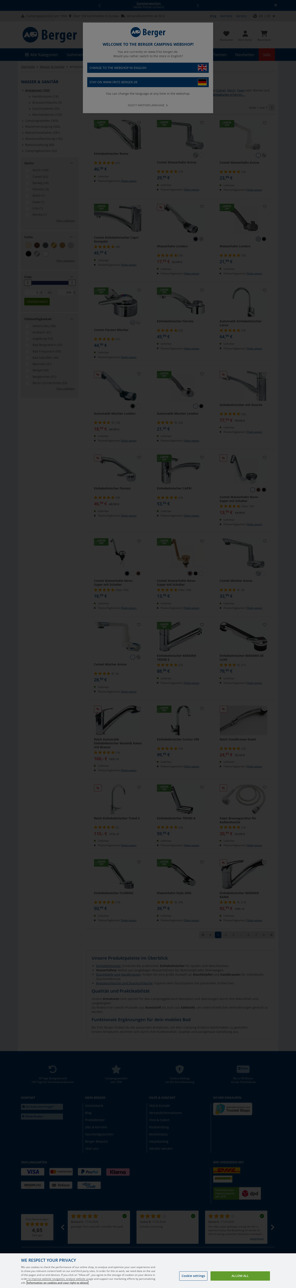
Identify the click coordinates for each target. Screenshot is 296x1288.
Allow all (240, 1278)
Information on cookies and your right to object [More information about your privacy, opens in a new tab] (57, 1285)
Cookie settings (193, 1278)
